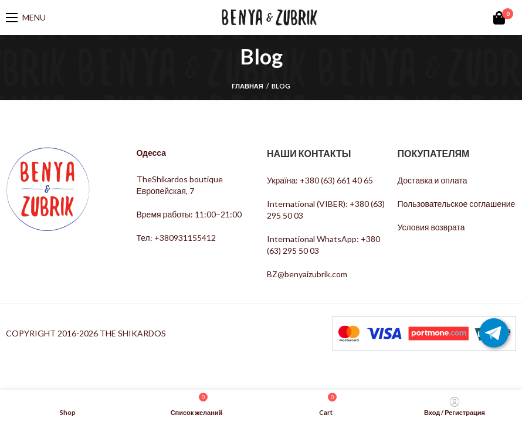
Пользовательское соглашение (457, 204)
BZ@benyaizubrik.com (307, 274)
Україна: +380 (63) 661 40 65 (320, 180)
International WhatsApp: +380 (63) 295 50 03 (323, 245)
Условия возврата (431, 227)
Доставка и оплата (432, 180)
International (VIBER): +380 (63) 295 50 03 (326, 209)
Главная (247, 86)
